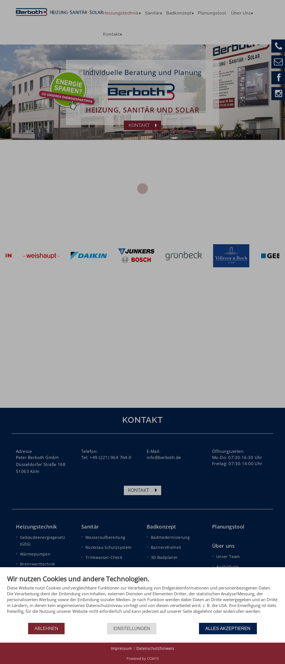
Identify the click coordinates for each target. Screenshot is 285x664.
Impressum (121, 648)
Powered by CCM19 (142, 658)
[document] (142, 598)
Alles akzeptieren (227, 628)
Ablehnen (46, 628)
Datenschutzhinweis (155, 648)
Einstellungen (132, 628)
